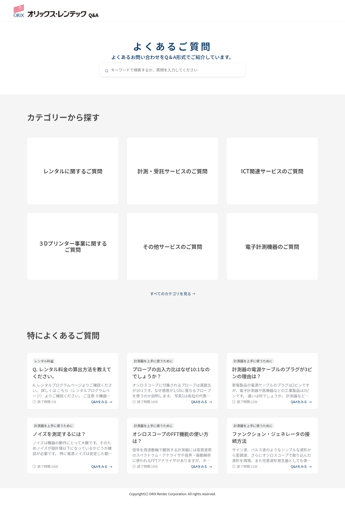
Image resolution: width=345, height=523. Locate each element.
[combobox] (172, 70)
